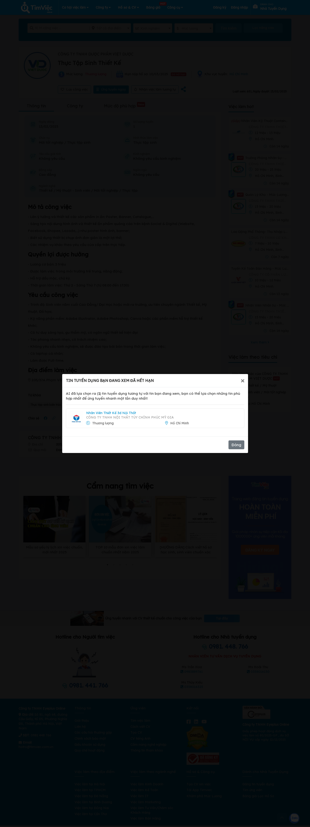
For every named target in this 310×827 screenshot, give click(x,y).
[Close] (242, 380)
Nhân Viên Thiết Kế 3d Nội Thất (111, 413)
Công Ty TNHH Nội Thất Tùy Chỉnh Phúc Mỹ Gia (130, 417)
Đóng (236, 444)
